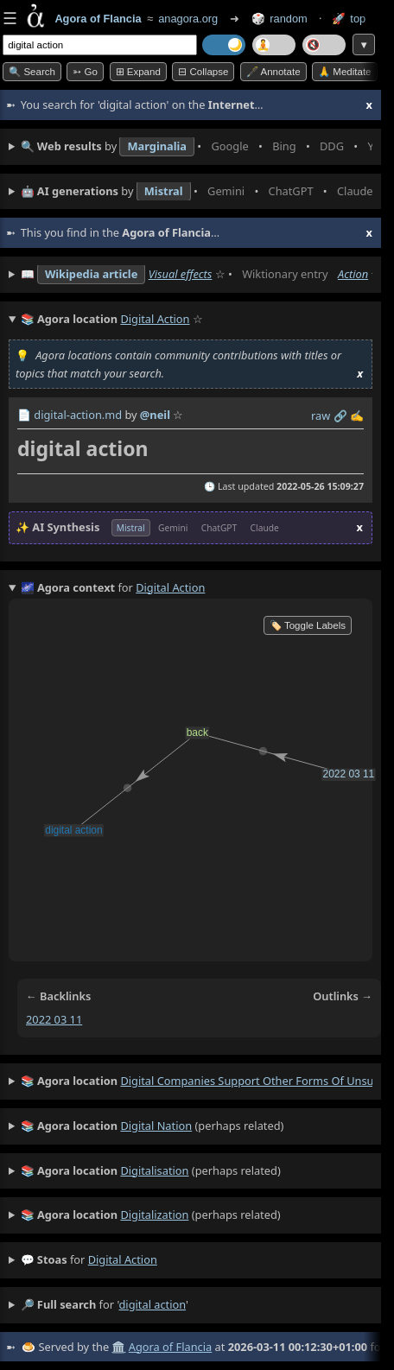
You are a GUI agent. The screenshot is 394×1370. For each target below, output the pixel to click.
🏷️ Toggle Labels (308, 625)
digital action (122, 1259)
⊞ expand (138, 72)
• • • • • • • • (196, 146)
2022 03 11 (54, 1019)
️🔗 (340, 415)
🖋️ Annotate (273, 72)
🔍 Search (32, 72)
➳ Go (85, 72)
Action (353, 274)
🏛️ (118, 1346)
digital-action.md (78, 414)
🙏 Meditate (344, 72)
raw (320, 415)
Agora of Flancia (170, 1346)
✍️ (357, 415)
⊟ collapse (203, 72)
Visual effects (181, 274)
